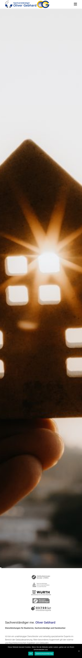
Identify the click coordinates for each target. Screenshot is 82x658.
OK (31, 654)
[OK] (79, 651)
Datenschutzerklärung (44, 654)
